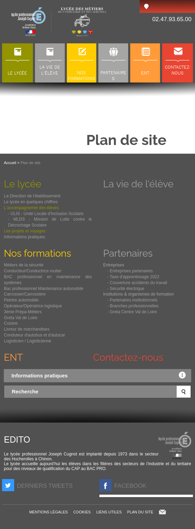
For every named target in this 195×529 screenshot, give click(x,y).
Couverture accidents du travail (138, 282)
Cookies (82, 512)
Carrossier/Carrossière (25, 294)
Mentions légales (48, 512)
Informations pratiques (100, 375)
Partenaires (128, 253)
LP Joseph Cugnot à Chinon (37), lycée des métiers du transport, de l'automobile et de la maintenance (59, 21)
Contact (162, 512)
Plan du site (140, 512)
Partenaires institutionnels (133, 300)
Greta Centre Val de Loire (133, 311)
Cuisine (11, 323)
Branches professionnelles (134, 306)
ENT (13, 357)
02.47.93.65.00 (172, 19)
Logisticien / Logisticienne (27, 341)
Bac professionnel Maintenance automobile (43, 288)
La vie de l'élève (138, 183)
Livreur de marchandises (26, 329)
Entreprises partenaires (131, 270)
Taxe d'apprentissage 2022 (134, 276)
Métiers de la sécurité (23, 265)
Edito (17, 439)
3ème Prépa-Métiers (23, 311)
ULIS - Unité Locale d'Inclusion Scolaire (47, 213)
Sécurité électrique (127, 288)
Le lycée (22, 183)
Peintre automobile (21, 300)
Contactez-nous (128, 357)
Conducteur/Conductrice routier (33, 270)
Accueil (10, 163)
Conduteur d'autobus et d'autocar (34, 335)
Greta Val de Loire (20, 317)
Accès (146, 6)
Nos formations (37, 253)
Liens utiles (109, 512)
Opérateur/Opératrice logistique (33, 306)
